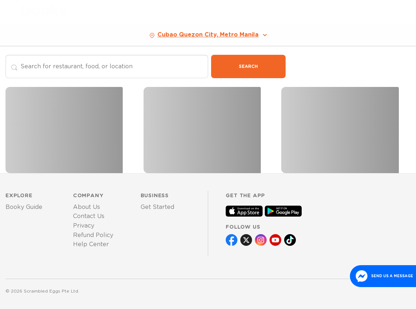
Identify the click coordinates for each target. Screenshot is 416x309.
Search (248, 66)
